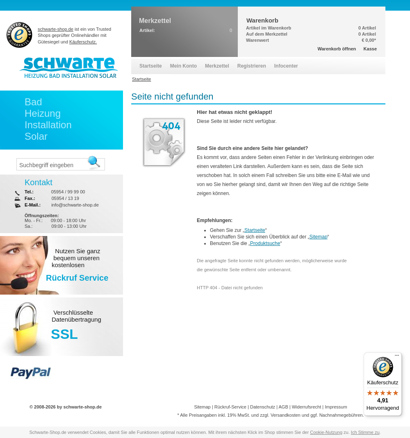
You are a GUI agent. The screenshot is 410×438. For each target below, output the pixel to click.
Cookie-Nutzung (326, 432)
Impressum (336, 406)
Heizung (43, 113)
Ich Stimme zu (365, 432)
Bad (33, 101)
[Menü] (397, 357)
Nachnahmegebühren (341, 415)
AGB (283, 406)
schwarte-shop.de (55, 29)
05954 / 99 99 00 (68, 191)
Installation (48, 124)
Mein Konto (183, 66)
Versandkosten (286, 415)
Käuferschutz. (83, 41)
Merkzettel (217, 66)
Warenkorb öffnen (337, 48)
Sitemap (319, 237)
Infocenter (286, 66)
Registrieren (251, 66)
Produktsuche (265, 243)
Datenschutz (262, 406)
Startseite (254, 230)
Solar (36, 136)
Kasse (370, 48)
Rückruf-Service (230, 406)
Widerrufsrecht (306, 406)
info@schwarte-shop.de (75, 204)
